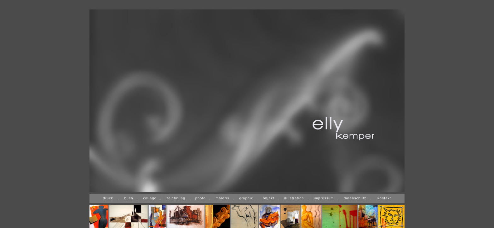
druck (108, 198)
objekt (268, 198)
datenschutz (355, 198)
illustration (294, 198)
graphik (246, 198)
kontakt (384, 198)
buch (128, 198)
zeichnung (175, 198)
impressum (324, 198)
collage (150, 198)
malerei (222, 198)
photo (200, 198)
